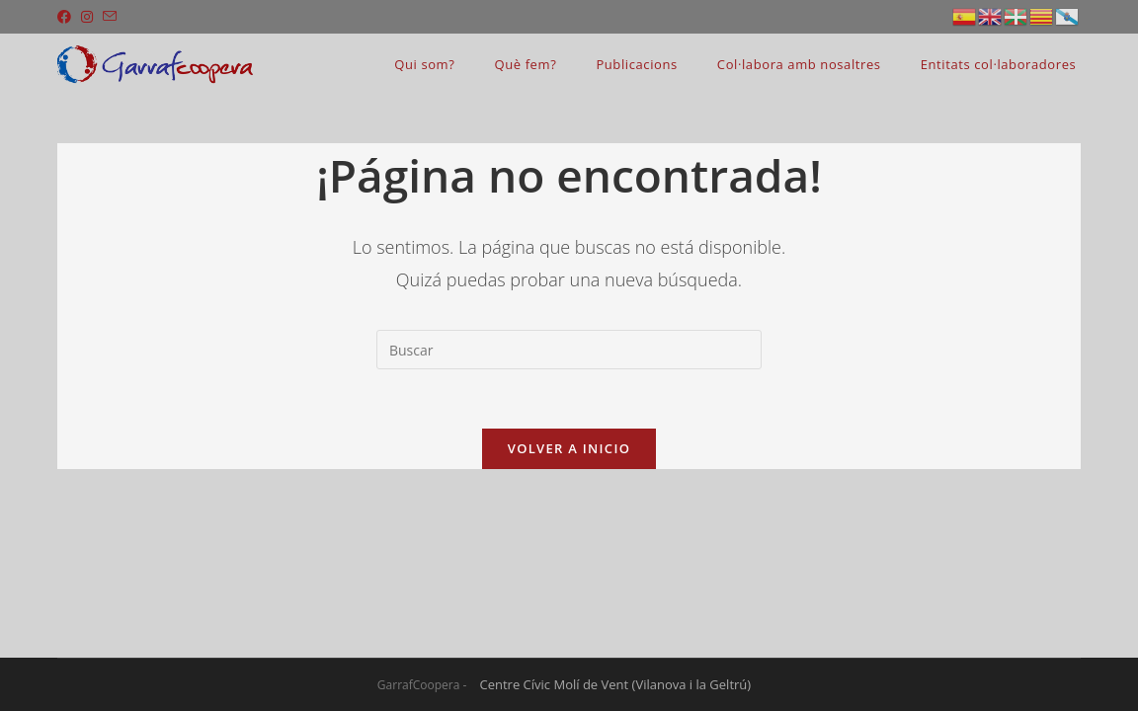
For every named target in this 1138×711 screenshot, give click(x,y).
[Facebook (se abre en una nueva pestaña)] (66, 17)
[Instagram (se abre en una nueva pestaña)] (87, 17)
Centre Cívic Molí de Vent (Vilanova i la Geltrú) (616, 684)
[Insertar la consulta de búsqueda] (569, 349)
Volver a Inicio (569, 448)
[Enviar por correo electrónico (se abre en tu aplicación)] (110, 17)
